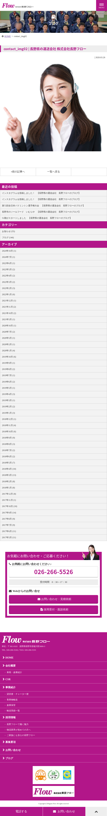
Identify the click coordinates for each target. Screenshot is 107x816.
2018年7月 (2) (8, 450)
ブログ (9, 758)
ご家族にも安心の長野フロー (21, 735)
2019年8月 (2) (8, 369)
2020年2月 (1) (8, 344)
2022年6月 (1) (8, 263)
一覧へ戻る (53, 171)
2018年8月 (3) (8, 444)
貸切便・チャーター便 (18, 694)
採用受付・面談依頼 (54, 609)
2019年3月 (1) (8, 400)
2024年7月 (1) (8, 257)
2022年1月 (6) (8, 294)
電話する (21, 811)
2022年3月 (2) (8, 282)
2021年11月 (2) (9, 307)
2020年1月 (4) (8, 350)
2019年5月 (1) (8, 388)
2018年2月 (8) (8, 481)
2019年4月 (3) (8, 394)
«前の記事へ (18, 171)
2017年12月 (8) (9, 494)
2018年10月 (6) (9, 431)
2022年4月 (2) (8, 275)
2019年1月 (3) (8, 413)
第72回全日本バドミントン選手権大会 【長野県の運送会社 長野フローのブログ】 (43, 205)
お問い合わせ (13, 750)
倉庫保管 (11, 705)
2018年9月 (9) (8, 437)
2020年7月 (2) (8, 332)
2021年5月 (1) (8, 319)
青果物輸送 (12, 699)
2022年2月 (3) (8, 288)
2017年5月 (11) (9, 537)
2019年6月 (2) (8, 381)
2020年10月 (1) (9, 325)
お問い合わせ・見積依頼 (54, 599)
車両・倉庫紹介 (14, 672)
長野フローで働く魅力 (18, 724)
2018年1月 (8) (8, 487)
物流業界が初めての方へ (19, 729)
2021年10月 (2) (9, 313)
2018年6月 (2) (8, 456)
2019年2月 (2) (8, 406)
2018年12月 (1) (9, 419)
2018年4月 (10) (9, 469)
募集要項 (10, 742)
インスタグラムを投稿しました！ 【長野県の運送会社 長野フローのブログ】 (41, 193)
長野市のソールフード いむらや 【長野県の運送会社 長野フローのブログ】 (41, 212)
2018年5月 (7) (8, 462)
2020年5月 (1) (8, 338)
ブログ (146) (8, 237)
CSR (8, 679)
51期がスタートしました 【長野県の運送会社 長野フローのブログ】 (37, 218)
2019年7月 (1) (8, 375)
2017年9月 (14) (9, 512)
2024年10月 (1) (9, 251)
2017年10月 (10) (9, 506)
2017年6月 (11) (9, 531)
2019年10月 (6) (9, 356)
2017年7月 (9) (8, 525)
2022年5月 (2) (8, 269)
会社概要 (10, 665)
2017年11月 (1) (9, 500)
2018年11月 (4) (9, 425)
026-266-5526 (53, 571)
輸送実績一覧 (13, 710)
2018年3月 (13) (9, 475)
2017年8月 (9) (8, 519)
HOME (7, 36)
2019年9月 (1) (8, 363)
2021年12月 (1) (9, 300)
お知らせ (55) (8, 231)
